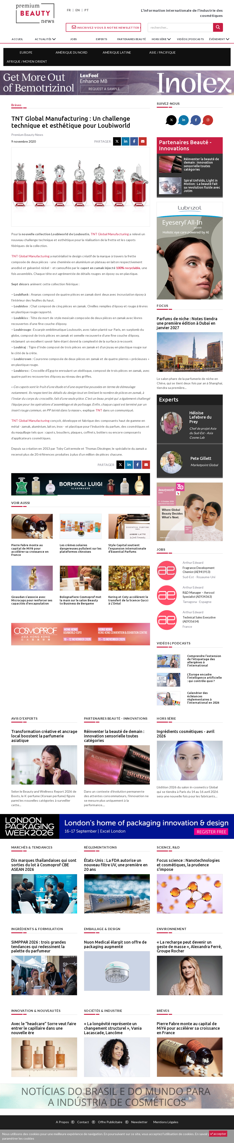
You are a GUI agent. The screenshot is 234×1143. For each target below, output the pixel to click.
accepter (218, 1134)
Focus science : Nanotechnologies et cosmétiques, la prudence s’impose (188, 865)
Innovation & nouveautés (36, 1011)
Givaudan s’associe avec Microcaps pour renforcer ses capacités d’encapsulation (31, 600)
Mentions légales (165, 1122)
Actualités (43, 39)
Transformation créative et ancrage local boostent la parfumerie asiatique (44, 736)
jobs (73, 39)
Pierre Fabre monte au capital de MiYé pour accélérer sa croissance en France (30, 549)
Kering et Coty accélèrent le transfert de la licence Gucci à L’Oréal (128, 600)
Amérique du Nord (71, 52)
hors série (159, 39)
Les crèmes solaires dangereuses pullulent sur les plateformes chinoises (80, 548)
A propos (62, 1122)
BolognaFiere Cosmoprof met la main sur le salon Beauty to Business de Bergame (80, 600)
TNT (98, 410)
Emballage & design (102, 929)
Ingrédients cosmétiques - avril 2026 (185, 733)
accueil (17, 39)
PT (86, 10)
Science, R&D (168, 847)
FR (69, 10)
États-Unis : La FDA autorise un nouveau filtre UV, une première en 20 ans (116, 865)
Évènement (217, 39)
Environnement (172, 929)
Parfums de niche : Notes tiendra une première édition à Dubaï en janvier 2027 (187, 323)
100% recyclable (128, 268)
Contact (83, 1122)
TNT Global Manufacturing (110, 234)
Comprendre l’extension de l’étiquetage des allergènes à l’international (204, 660)
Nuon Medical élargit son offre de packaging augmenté (115, 944)
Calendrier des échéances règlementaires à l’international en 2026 (203, 697)
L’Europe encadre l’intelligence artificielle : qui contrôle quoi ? (204, 677)
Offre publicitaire (110, 1122)
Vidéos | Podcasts (190, 39)
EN (77, 10)
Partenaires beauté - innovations (185, 145)
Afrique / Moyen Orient (27, 61)
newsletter (139, 1122)
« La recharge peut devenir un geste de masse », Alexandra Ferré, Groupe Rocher (189, 946)
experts (101, 39)
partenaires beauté (131, 39)
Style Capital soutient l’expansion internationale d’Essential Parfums (127, 548)
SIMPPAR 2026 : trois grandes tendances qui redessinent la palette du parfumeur (38, 946)
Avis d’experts (24, 718)
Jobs (161, 549)
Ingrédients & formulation (37, 929)
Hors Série (166, 718)
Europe (26, 52)
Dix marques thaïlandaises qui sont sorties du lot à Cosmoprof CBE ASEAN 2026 (43, 865)
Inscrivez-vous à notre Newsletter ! (106, 27)
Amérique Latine (117, 52)
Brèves (16, 105)
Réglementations (100, 847)
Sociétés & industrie (103, 1011)
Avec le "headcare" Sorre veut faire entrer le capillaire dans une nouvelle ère (43, 1028)
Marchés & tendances (31, 847)
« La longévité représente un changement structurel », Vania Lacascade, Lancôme (113, 1028)
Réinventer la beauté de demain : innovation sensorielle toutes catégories (114, 736)
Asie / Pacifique (162, 52)
